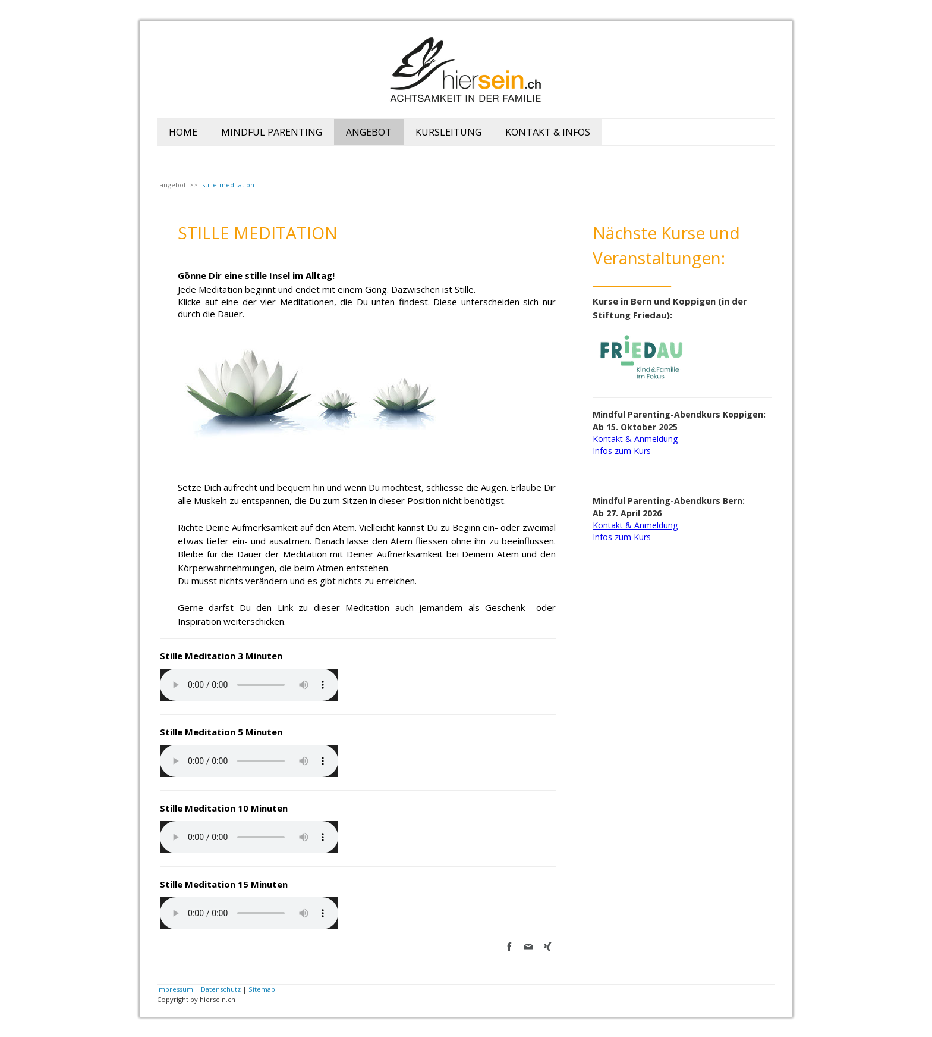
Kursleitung (448, 132)
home (183, 132)
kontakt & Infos (547, 132)
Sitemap (261, 989)
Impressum (175, 989)
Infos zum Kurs (622, 450)
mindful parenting (271, 132)
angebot (369, 132)
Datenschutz (221, 989)
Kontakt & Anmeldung (635, 438)
